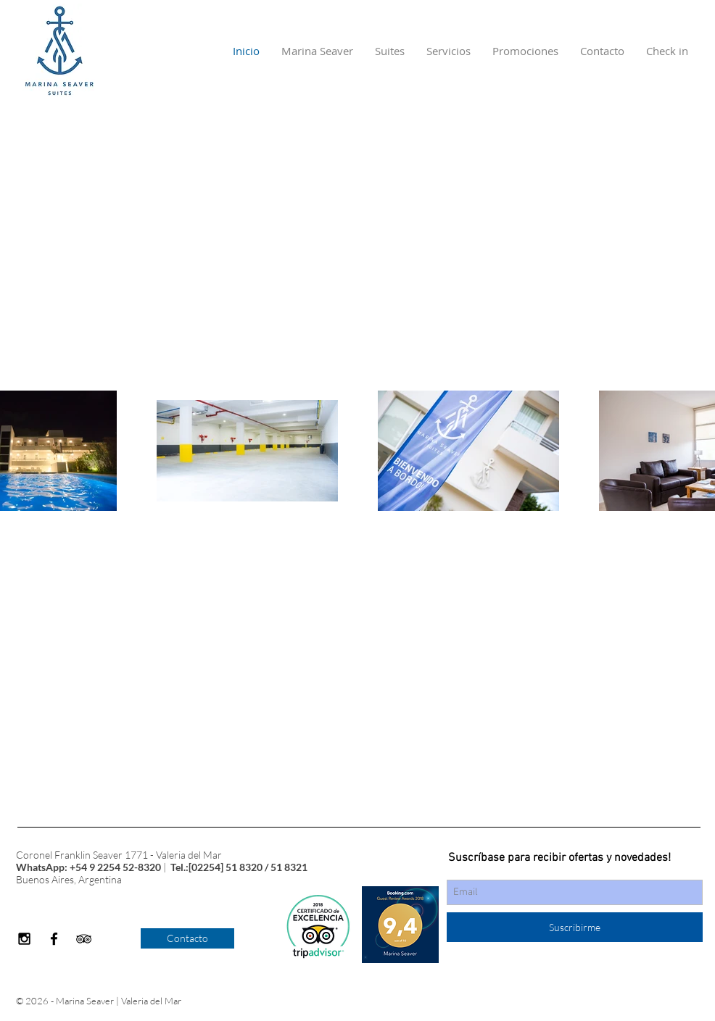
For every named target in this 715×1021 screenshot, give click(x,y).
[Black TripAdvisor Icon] (83, 938)
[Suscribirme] (575, 927)
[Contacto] (187, 938)
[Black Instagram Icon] (24, 938)
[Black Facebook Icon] (54, 938)
